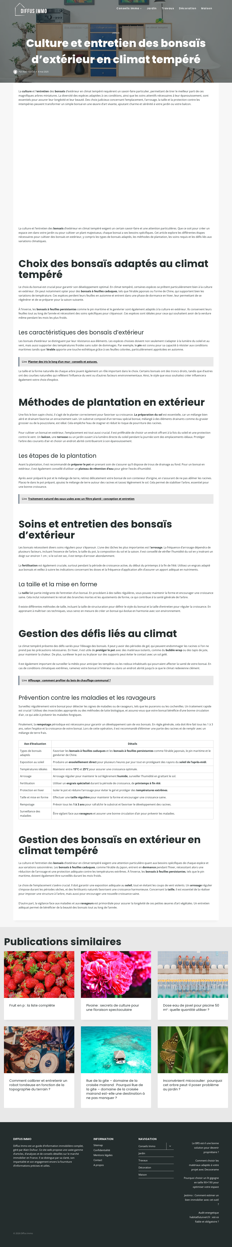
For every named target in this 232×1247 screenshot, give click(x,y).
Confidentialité (101, 1150)
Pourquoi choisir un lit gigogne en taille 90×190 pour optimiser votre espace (201, 1182)
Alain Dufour (29, 71)
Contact (97, 1160)
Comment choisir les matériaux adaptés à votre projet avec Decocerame (204, 1165)
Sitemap (98, 1145)
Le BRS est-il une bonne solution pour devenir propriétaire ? (205, 1147)
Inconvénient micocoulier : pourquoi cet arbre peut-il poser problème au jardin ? (192, 1085)
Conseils (89, 27)
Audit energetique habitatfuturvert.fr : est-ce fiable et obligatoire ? (204, 1217)
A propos (98, 1165)
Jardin (152, 8)
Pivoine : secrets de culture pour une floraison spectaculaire (112, 1007)
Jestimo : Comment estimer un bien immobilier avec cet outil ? (201, 1200)
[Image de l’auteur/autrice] (15, 72)
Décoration (187, 8)
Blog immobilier (73, 27)
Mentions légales (103, 1155)
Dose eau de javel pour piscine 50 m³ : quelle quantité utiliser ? (191, 1007)
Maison (206, 8)
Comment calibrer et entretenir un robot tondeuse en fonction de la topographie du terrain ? (38, 1085)
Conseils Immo (147, 1146)
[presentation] (39, 974)
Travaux (168, 8)
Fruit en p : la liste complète (32, 1005)
